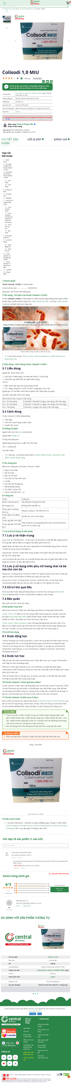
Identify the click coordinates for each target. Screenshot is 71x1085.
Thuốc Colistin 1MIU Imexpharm (14, 623)
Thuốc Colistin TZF (9, 614)
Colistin (17, 111)
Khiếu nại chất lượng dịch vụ (28, 1053)
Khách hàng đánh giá (16, 876)
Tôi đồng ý (32, 1014)
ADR (8, 540)
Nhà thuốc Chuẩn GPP (27, 1036)
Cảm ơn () (26, 906)
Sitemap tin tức (43, 1058)
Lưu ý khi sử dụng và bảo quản (8, 202)
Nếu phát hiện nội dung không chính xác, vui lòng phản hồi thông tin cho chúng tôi (28, 118)
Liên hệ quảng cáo (28, 1058)
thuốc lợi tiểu (59, 592)
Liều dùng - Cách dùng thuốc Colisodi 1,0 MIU (7, 174)
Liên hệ (26, 1031)
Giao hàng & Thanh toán (42, 1046)
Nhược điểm (6, 273)
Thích (13, 857)
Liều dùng (8, 181)
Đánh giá (62, 139)
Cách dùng (8, 185)
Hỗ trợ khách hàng (28, 1021)
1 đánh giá (27, 78)
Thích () (16, 868)
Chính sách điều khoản (43, 1025)
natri (20, 432)
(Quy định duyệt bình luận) (60, 873)
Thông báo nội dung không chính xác (28, 1047)
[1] (19, 651)
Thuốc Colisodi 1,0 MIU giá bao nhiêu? (7, 256)
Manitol (5, 594)
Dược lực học (8, 250)
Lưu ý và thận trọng (8, 209)
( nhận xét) (8, 893)
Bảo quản (7, 232)
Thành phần (6, 161)
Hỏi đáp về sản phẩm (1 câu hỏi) (23, 839)
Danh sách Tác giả (43, 1051)
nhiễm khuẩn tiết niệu (39, 301)
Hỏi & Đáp (35, 139)
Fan (8, 1043)
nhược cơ (15, 436)
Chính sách (44, 1019)
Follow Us (5, 1052)
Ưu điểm (8, 270)
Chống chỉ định (7, 190)
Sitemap (40, 1056)
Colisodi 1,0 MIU (53, 957)
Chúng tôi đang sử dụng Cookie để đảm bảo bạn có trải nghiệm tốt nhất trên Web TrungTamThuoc (34, 1010)
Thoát (39, 1014)
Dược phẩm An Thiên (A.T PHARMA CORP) (28, 93)
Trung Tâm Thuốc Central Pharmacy (52, 701)
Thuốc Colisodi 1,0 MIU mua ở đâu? (6, 264)
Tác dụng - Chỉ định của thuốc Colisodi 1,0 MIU (7, 167)
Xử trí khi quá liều (8, 226)
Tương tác (8, 198)
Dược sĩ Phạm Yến (25, 124)
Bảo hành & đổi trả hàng (43, 1041)
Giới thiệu (26, 1028)
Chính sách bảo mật (34, 1011)
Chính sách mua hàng (43, 1031)
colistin (53, 977)
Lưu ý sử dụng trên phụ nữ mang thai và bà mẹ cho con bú (8, 217)
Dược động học (8, 246)
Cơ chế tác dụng (7, 241)
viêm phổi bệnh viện (18, 617)
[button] (33, 994)
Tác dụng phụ (7, 195)
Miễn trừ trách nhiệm (28, 1041)
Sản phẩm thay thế (7, 236)
